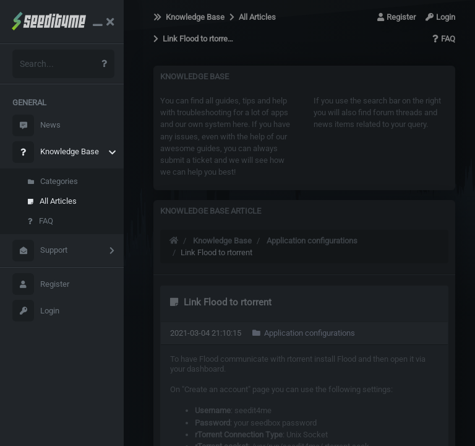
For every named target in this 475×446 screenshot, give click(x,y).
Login (35, 310)
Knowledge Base (55, 152)
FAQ (40, 220)
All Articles (52, 201)
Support (39, 250)
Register (40, 284)
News (36, 125)
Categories (53, 181)
